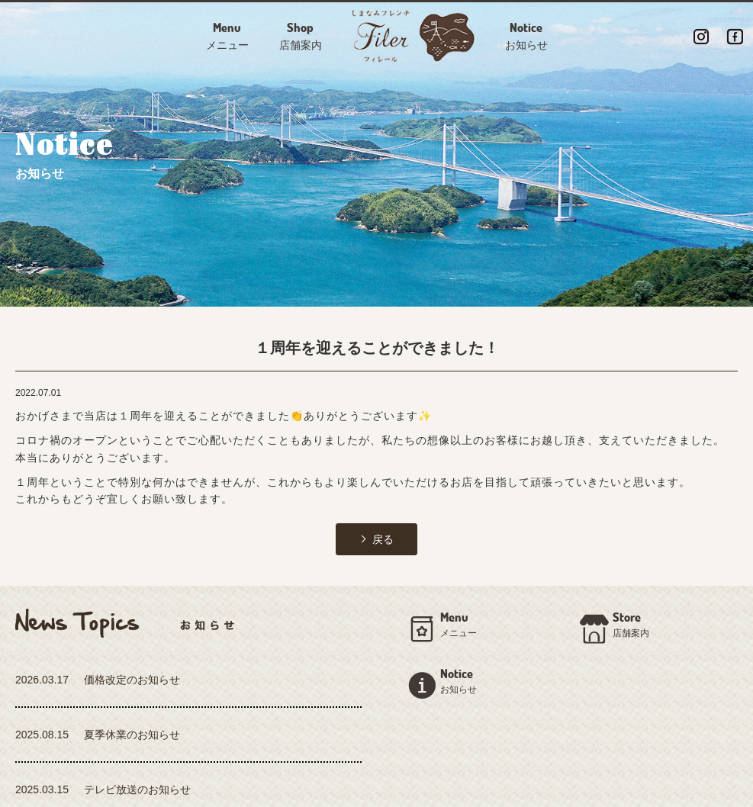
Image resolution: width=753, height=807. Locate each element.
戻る (383, 539)
